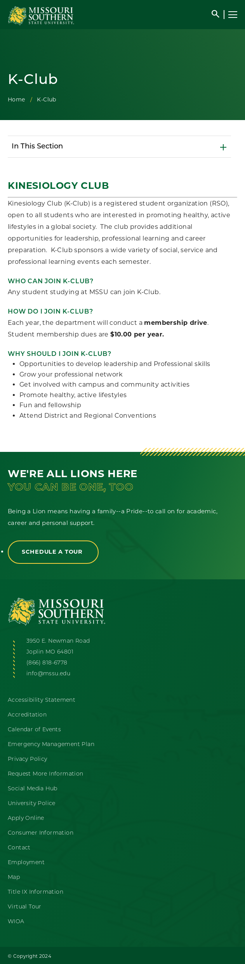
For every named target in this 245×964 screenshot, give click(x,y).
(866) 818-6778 (47, 663)
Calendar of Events (34, 730)
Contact (19, 848)
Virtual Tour (25, 907)
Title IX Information (35, 892)
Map (14, 877)
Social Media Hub (32, 789)
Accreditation (27, 715)
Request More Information (45, 774)
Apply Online (26, 818)
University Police (32, 804)
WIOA (16, 922)
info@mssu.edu (48, 674)
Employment (26, 863)
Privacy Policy (27, 759)
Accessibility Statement (41, 700)
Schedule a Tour (53, 551)
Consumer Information (40, 833)
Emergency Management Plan (51, 745)
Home (16, 99)
